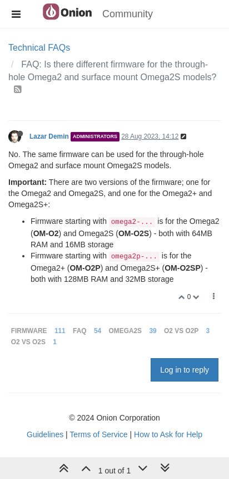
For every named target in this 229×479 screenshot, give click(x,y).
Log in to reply (184, 369)
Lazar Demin (49, 136)
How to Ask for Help (168, 434)
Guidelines (45, 434)
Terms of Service (98, 434)
